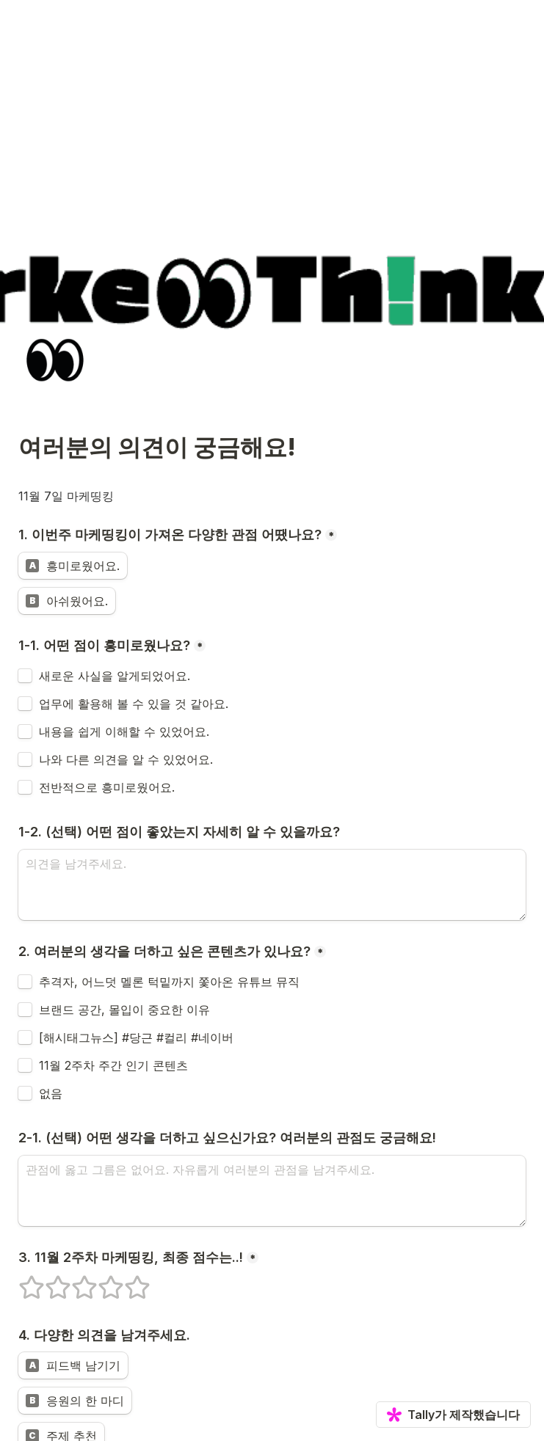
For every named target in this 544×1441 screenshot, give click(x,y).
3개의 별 (75, 1281)
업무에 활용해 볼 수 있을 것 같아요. (133, 703)
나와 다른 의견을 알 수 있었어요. (126, 759)
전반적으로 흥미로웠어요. (107, 787)
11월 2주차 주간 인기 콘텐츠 (113, 1065)
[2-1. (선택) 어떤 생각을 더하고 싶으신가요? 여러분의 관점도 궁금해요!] (272, 1191)
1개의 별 (22, 1281)
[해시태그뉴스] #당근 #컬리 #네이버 (136, 1037)
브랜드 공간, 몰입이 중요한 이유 (124, 1009)
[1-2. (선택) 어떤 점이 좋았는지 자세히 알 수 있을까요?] (272, 885)
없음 (50, 1093)
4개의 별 (101, 1281)
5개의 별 (127, 1281)
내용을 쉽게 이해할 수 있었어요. (124, 731)
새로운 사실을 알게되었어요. (114, 675)
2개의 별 (48, 1281)
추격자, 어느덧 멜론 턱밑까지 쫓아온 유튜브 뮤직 (169, 981)
